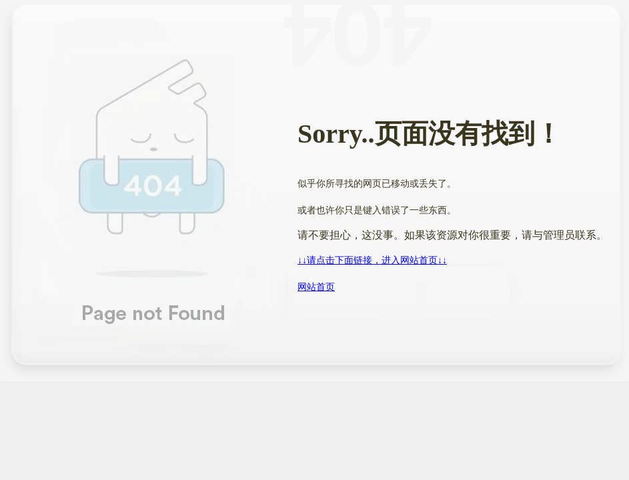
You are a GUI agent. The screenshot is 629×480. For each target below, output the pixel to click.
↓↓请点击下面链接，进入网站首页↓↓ (372, 260)
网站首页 (316, 287)
